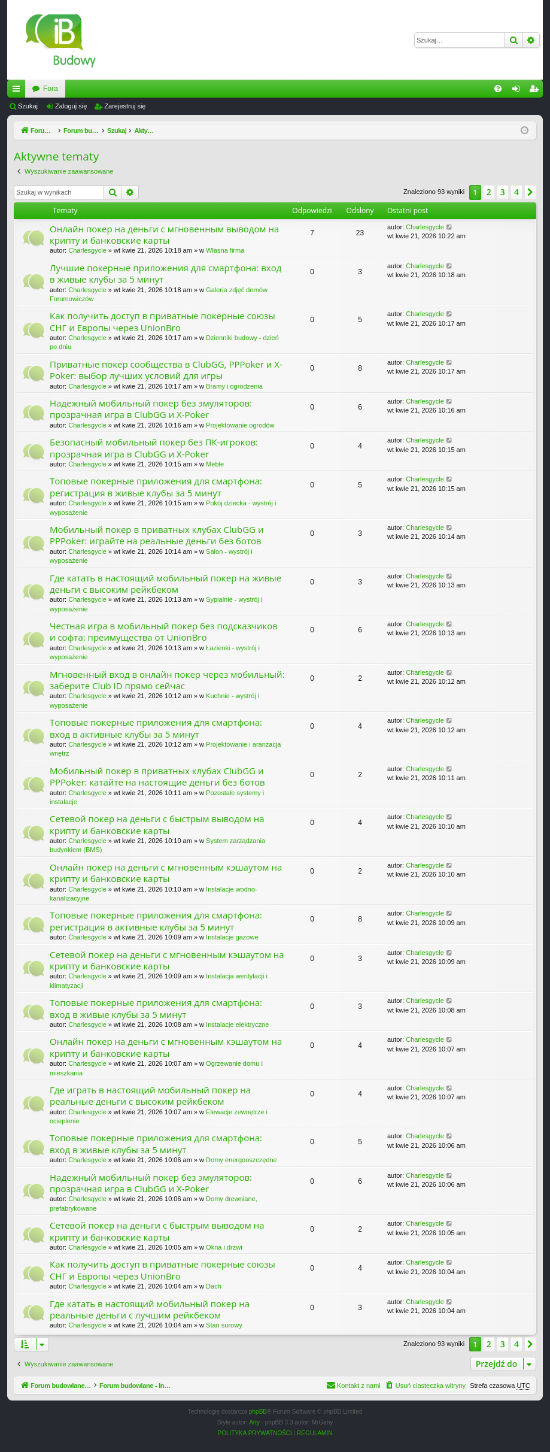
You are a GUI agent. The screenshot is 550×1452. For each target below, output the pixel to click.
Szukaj (28, 106)
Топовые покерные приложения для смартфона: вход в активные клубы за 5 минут (156, 727)
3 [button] (502, 192)
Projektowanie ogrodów (240, 425)
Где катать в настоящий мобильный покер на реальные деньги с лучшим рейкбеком (150, 1309)
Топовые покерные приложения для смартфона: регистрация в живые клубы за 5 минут (156, 486)
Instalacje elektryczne (237, 1024)
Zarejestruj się (124, 106)
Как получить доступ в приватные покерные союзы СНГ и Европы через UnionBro (162, 321)
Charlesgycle (87, 250)
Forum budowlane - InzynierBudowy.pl (93, 88)
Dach (213, 1286)
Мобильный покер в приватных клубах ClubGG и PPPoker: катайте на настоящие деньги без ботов (157, 776)
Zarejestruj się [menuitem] (536, 91)
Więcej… (18, 91)
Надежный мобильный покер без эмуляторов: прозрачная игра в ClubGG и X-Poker (151, 408)
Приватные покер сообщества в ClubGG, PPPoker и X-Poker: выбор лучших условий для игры (166, 369)
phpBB (258, 1411)
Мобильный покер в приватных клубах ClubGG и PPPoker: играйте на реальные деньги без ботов (156, 535)
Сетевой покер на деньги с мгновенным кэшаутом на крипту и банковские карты (167, 960)
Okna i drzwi (224, 1247)
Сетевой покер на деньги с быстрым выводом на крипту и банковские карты (157, 824)
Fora (186, 88)
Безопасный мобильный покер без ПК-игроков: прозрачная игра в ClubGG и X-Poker (154, 447)
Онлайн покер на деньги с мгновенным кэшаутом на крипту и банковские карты (166, 872)
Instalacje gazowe (232, 937)
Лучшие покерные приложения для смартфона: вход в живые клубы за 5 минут (165, 273)
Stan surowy (224, 1325)
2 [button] (489, 192)
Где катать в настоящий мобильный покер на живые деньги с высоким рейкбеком (165, 583)
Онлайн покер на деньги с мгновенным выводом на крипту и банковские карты (164, 234)
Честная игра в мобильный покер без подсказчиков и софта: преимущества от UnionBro (164, 631)
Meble (215, 464)
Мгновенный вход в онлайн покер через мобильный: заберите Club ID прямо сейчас (167, 680)
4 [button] (516, 192)
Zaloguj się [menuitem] (518, 91)
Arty (254, 1422)
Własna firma (225, 250)
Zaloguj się (71, 106)
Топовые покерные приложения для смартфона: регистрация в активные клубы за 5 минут (156, 920)
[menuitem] (498, 89)
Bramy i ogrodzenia (234, 386)
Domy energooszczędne (241, 1159)
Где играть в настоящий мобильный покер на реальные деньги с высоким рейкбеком (150, 1095)
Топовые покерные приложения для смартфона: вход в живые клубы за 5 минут (156, 1008)
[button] (530, 192)
